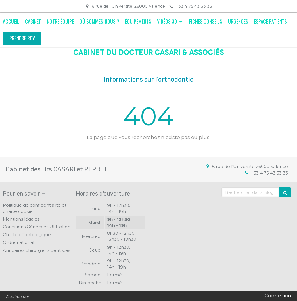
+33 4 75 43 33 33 (269, 173)
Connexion (278, 295)
